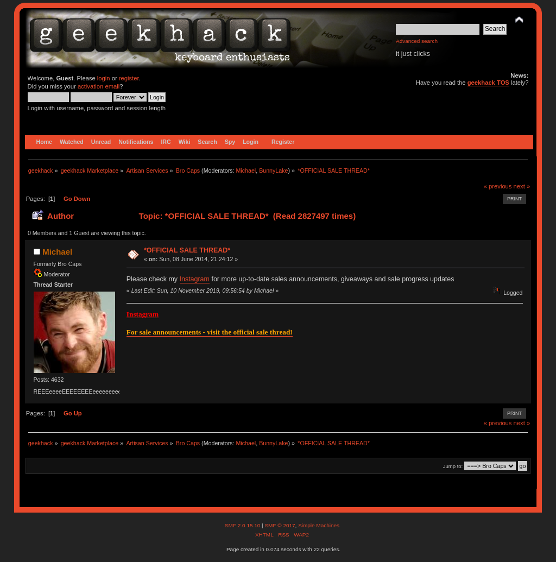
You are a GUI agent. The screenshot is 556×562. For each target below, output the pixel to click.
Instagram (195, 279)
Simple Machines (318, 525)
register (129, 78)
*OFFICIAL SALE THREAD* (187, 250)
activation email (98, 86)
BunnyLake (273, 170)
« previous (498, 186)
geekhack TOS (488, 82)
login (103, 78)
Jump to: (453, 466)
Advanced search (417, 41)
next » (522, 186)
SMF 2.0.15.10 (243, 525)
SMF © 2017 (279, 525)
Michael (246, 170)
